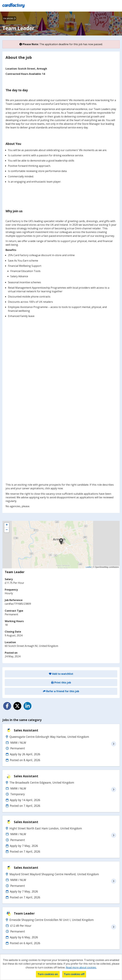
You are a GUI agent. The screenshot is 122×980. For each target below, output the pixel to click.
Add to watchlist (61, 674)
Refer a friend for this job (61, 691)
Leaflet (88, 567)
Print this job (61, 682)
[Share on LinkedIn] (27, 706)
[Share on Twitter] (17, 706)
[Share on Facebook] (7, 706)
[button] (61, 541)
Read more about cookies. (81, 967)
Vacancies (9, 18)
